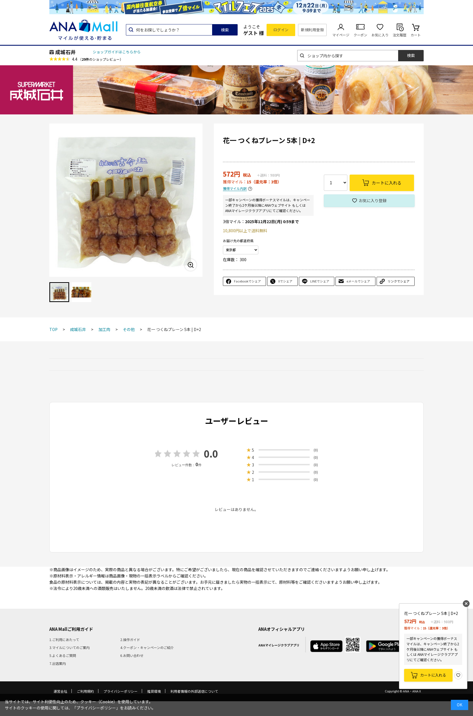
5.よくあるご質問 (62, 655)
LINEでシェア (319, 281)
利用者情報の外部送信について (194, 691)
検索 (225, 30)
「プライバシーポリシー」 (96, 708)
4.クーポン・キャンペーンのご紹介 (147, 647)
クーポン (360, 34)
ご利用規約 (85, 691)
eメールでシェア (358, 281)
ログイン (281, 29)
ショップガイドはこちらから (117, 52)
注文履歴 (399, 34)
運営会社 (60, 691)
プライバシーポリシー (121, 691)
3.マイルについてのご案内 (69, 647)
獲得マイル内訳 (235, 189)
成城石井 (65, 52)
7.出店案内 (57, 663)
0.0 (211, 453)
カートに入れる (433, 675)
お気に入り (379, 34)
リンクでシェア (398, 281)
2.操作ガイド (130, 639)
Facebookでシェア (247, 281)
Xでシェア (285, 281)
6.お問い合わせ (131, 655)
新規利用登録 (312, 29)
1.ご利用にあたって (64, 639)
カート (416, 34)
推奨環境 (154, 691)
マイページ (340, 34)
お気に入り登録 (373, 200)
